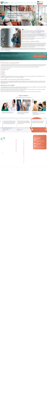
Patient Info (18, 144)
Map (43, 141)
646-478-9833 (38, 144)
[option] (8, 106)
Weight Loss (18, 143)
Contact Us (40, 3)
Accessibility (19, 147)
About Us (18, 140)
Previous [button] (2, 131)
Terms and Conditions (20, 151)
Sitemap (18, 148)
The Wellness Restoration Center (32, 89)
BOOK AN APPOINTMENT (39, 56)
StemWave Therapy (27, 142)
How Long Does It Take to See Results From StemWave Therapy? (38, 112)
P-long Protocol (27, 150)
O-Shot (26, 147)
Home (18, 139)
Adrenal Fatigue (27, 154)
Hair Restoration (27, 151)
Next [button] (3, 131)
